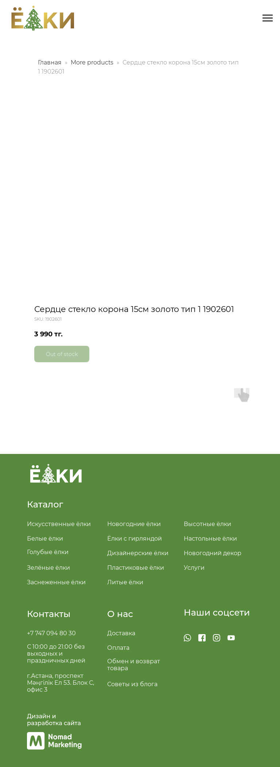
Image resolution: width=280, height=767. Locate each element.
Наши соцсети (217, 612)
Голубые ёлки (48, 552)
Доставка (121, 633)
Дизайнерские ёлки (137, 553)
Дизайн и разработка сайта (54, 720)
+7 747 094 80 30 (51, 633)
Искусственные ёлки (59, 524)
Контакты (48, 614)
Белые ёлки (45, 538)
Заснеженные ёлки (56, 582)
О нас (120, 614)
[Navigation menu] (267, 18)
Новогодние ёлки (134, 524)
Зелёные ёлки (48, 567)
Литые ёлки (125, 582)
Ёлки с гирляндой (134, 538)
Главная (50, 62)
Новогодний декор (212, 553)
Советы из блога (132, 684)
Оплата (118, 647)
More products (93, 62)
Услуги (194, 567)
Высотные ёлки (207, 524)
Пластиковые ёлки (135, 567)
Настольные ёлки (210, 538)
